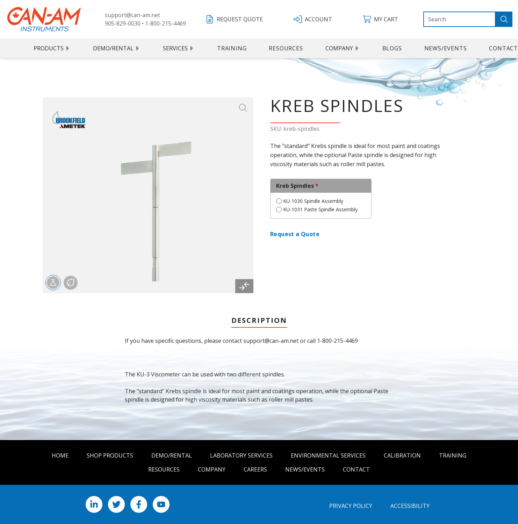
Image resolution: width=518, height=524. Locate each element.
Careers (255, 469)
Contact (356, 469)
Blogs (392, 48)
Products (52, 48)
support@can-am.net (132, 15)
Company (342, 48)
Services (179, 48)
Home (60, 455)
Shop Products (110, 455)
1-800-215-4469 (165, 23)
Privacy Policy (350, 506)
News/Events (445, 48)
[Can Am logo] (44, 19)
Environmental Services (328, 455)
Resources (286, 48)
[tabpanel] (259, 381)
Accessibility (410, 506)
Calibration (402, 455)
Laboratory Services (241, 455)
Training (231, 48)
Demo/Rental (117, 48)
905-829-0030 (123, 23)
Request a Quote (294, 234)
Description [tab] (259, 320)
